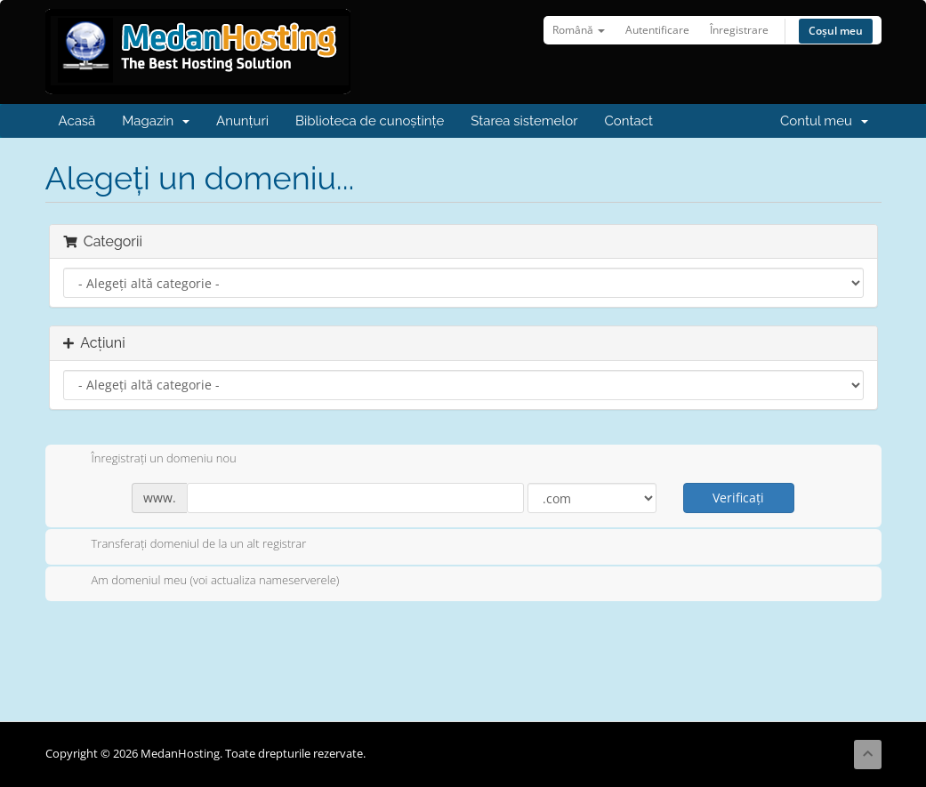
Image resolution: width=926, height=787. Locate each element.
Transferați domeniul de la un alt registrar (185, 545)
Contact (629, 121)
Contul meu (823, 121)
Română (578, 29)
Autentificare (657, 29)
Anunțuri (242, 121)
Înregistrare (739, 29)
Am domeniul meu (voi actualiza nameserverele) (201, 581)
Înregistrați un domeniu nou (150, 460)
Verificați (738, 497)
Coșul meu (836, 30)
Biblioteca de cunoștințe (369, 121)
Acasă (77, 121)
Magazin (155, 121)
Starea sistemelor (524, 121)
